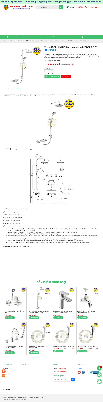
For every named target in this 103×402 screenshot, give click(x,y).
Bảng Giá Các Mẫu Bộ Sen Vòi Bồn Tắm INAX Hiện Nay (14, 348)
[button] (40, 47)
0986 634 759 (95, 7)
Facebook (81, 368)
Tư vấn (5, 371)
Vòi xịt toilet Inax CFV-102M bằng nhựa (87, 347)
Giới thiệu (42, 37)
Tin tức (52, 37)
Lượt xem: (47, 73)
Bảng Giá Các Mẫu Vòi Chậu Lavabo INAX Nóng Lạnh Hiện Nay (62, 313)
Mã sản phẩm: (48, 61)
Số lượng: (47, 68)
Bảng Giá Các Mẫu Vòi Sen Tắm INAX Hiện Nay (15, 313)
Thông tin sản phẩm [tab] (9, 88)
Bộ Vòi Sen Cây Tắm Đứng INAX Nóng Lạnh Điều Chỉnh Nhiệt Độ (39, 313)
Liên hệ (61, 37)
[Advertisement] (51, 23)
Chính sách (71, 37)
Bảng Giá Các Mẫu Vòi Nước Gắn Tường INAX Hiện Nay (86, 313)
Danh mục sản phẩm (16, 37)
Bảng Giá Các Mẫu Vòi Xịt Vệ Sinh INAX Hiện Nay (38, 348)
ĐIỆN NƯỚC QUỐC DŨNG (21, 399)
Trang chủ (31, 37)
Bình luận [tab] (18, 88)
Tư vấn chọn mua (80, 7)
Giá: (45, 65)
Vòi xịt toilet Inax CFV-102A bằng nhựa (63, 347)
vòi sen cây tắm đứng (18, 228)
